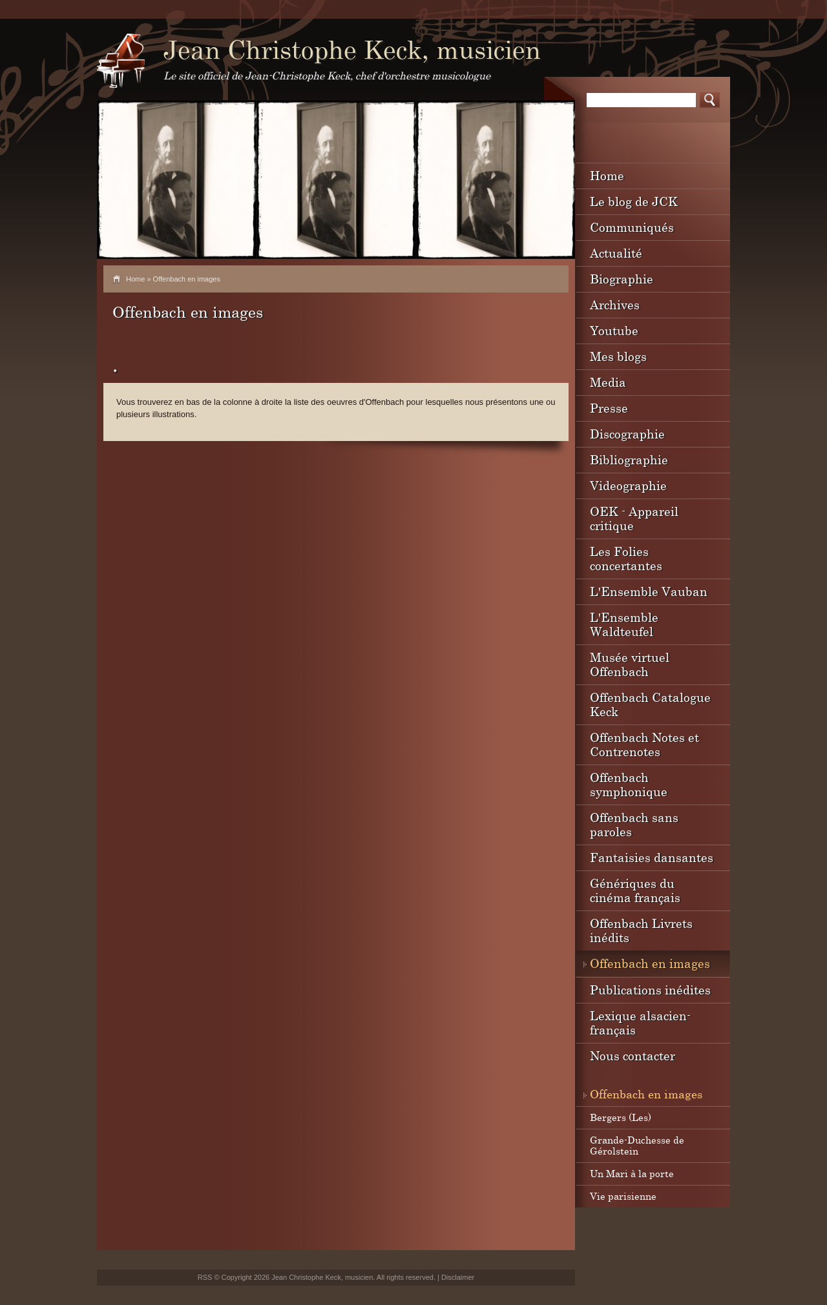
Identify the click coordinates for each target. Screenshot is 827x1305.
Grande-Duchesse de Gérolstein (637, 1145)
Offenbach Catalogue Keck (650, 704)
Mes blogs (618, 356)
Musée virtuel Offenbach (629, 664)
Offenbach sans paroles (634, 824)
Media (608, 382)
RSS (205, 1277)
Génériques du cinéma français (635, 890)
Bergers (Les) (620, 1117)
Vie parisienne (623, 1196)
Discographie (627, 433)
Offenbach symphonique (628, 784)
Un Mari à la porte (632, 1173)
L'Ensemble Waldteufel (624, 624)
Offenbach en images (650, 963)
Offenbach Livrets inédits (641, 930)
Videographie (628, 485)
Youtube (614, 330)
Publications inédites (650, 989)
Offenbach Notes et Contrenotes (644, 744)
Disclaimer (457, 1277)
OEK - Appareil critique (634, 518)
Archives (615, 304)
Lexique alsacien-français (640, 1022)
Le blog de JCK (634, 201)
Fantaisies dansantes (651, 857)
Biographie (621, 278)
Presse (609, 407)
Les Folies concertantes (626, 558)
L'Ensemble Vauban (648, 591)
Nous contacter (632, 1055)
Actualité (616, 252)
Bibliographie (629, 459)
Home (135, 279)
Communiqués (632, 227)
